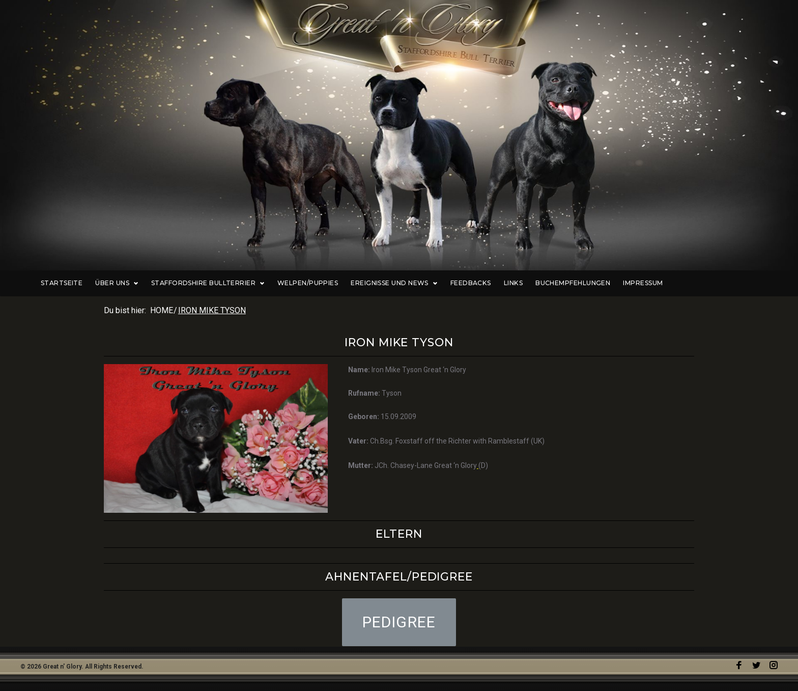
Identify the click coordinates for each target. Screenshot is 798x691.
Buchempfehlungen (618, 283)
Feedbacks (516, 283)
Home (161, 310)
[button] (399, 623)
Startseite (111, 283)
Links (558, 283)
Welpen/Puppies (354, 283)
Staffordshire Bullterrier (255, 283)
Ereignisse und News (440, 283)
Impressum (688, 283)
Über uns (165, 283)
